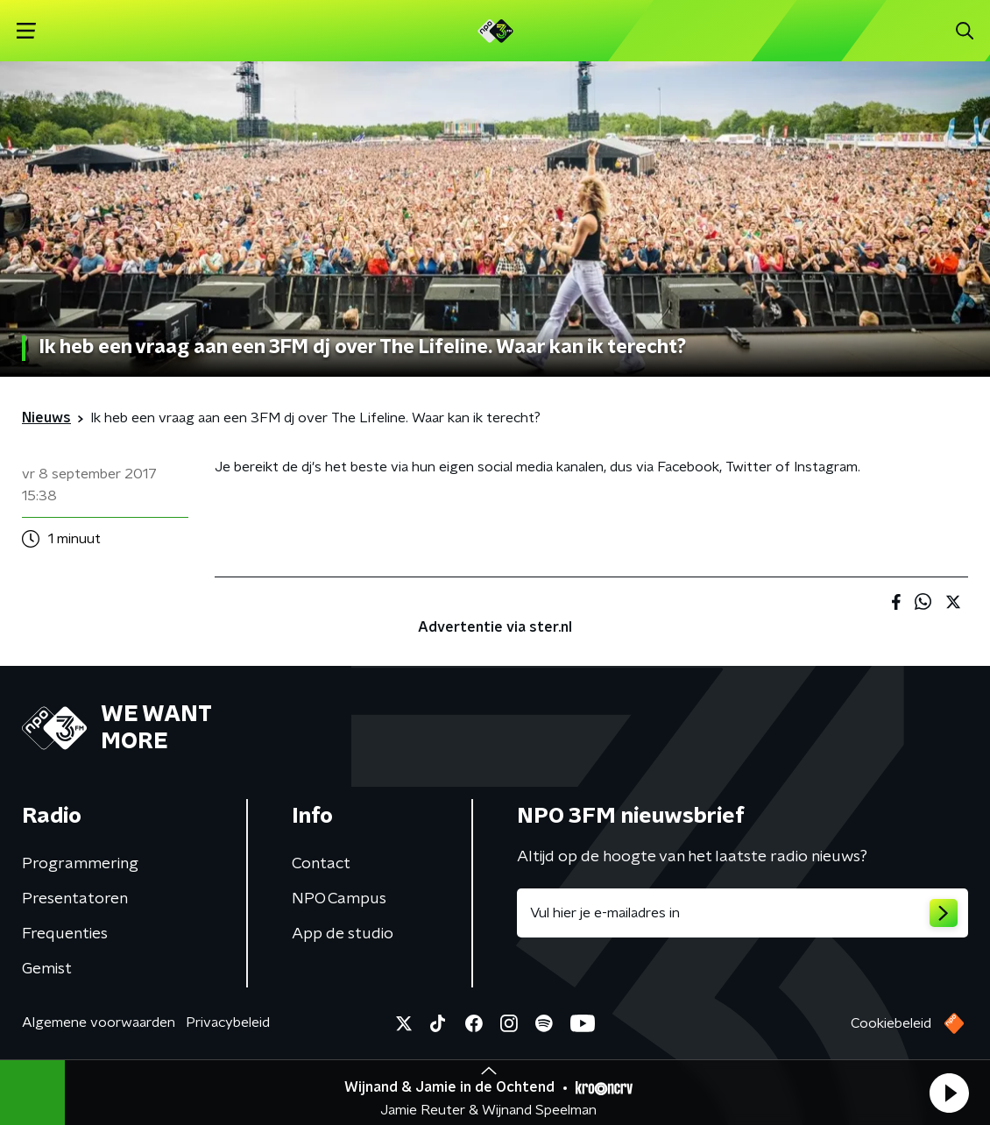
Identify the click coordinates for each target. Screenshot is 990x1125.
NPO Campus (339, 899)
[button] (949, 1093)
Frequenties (65, 934)
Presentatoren (75, 899)
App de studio (342, 934)
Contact (321, 864)
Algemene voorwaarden (98, 1022)
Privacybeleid (228, 1022)
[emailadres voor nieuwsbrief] (742, 913)
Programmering (80, 864)
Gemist (47, 969)
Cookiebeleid (891, 1023)
